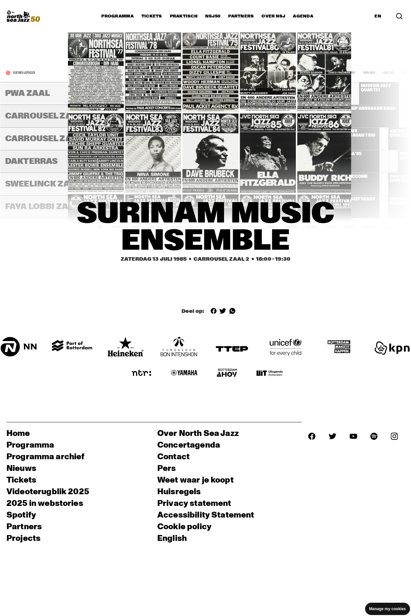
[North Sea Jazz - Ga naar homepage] (23, 16)
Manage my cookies (387, 609)
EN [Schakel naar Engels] (377, 16)
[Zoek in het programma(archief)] (399, 16)
